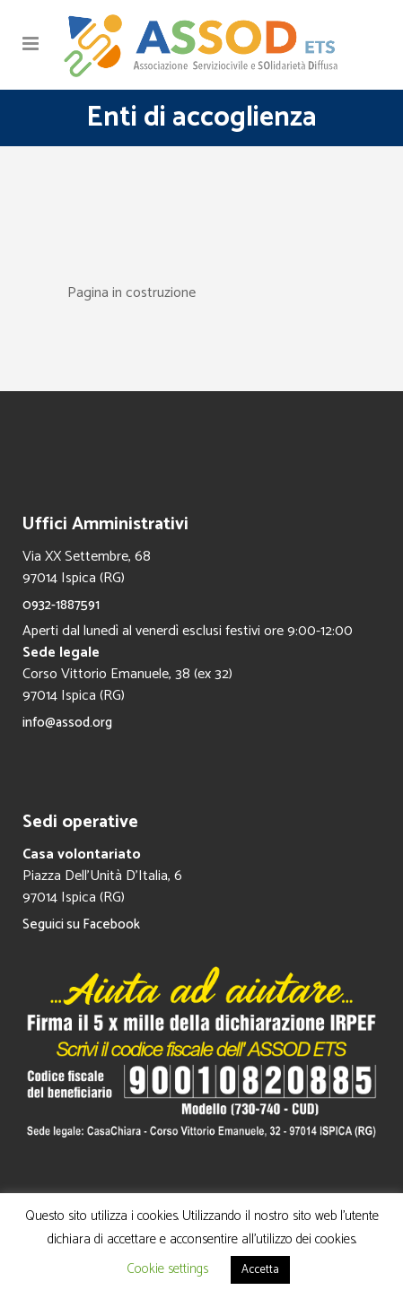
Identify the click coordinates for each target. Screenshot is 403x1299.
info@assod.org (67, 722)
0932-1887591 (61, 605)
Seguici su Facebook (81, 924)
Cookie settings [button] (167, 1269)
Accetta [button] (260, 1269)
